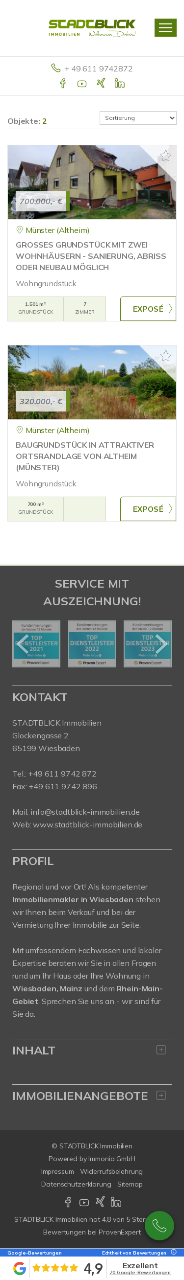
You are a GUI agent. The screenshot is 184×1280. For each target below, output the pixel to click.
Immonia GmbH (111, 1158)
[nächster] (161, 644)
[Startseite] (92, 28)
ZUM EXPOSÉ (148, 309)
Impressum (57, 1171)
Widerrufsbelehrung (111, 1171)
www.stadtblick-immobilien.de (87, 824)
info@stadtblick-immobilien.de (85, 812)
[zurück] (23, 644)
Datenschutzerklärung (76, 1184)
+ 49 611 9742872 (98, 68)
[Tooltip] (172, 1253)
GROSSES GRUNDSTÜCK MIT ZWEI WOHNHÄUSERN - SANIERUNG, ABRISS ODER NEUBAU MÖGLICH (91, 256)
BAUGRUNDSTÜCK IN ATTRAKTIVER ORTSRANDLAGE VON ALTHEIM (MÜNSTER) (85, 456)
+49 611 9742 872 (159, 1225)
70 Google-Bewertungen (140, 1272)
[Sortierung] (138, 118)
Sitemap (130, 1184)
